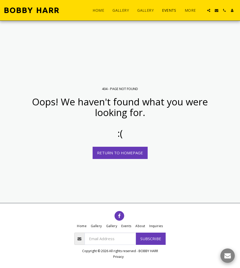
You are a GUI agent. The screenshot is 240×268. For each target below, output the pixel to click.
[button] (208, 10)
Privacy (118, 256)
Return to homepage (120, 152)
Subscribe (150, 238)
